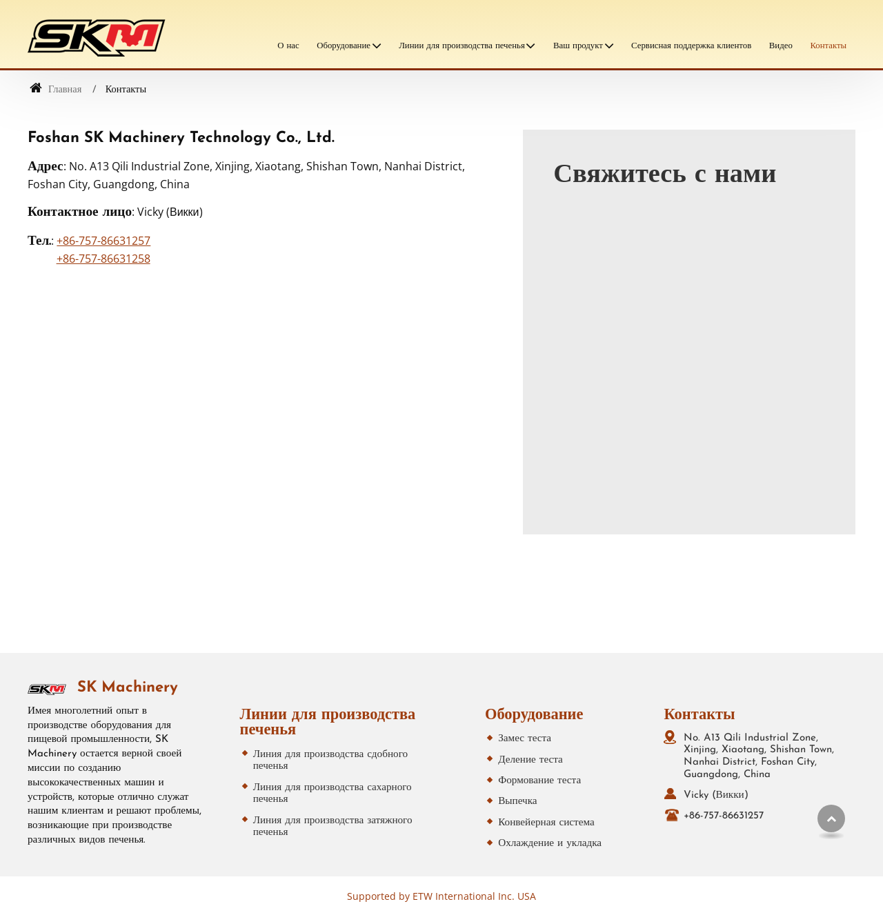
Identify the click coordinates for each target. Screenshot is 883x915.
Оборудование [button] (343, 45)
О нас (288, 45)
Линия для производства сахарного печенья (332, 794)
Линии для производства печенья (328, 722)
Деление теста (530, 760)
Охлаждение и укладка (550, 843)
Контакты (828, 45)
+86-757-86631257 (103, 240)
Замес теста (524, 739)
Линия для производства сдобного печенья (330, 761)
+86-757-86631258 (103, 258)
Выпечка (517, 801)
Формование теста (539, 781)
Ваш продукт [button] (578, 45)
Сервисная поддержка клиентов (691, 45)
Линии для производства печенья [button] (462, 45)
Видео (781, 45)
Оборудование (534, 715)
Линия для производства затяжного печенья (333, 827)
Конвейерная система (546, 823)
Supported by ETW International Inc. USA (441, 896)
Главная (55, 90)
